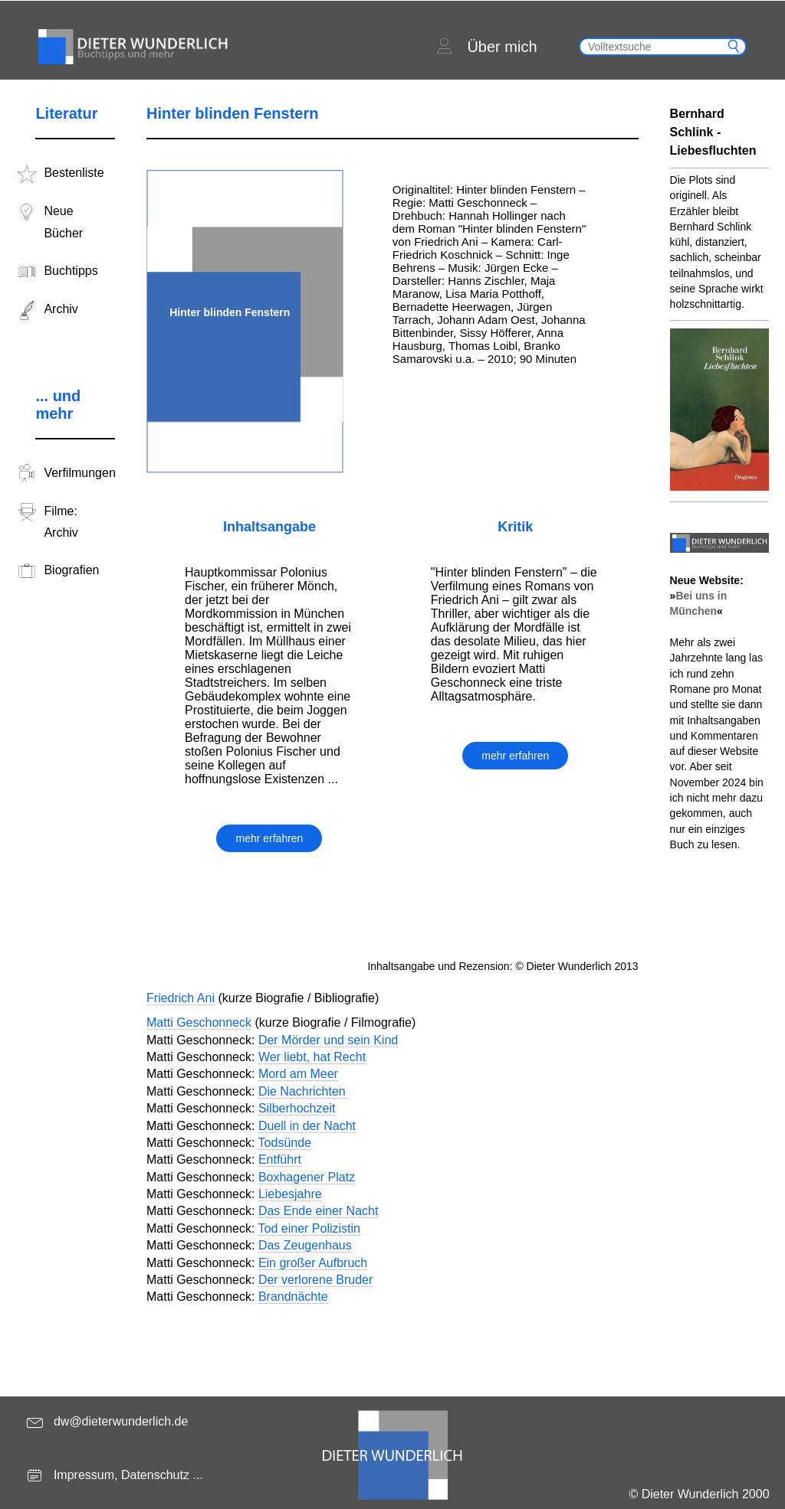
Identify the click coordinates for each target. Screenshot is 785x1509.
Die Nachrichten (302, 1091)
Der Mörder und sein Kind (328, 1040)
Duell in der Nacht (307, 1125)
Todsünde (284, 1142)
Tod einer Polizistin (309, 1228)
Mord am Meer (298, 1073)
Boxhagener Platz (306, 1177)
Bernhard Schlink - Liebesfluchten (713, 132)
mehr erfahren (269, 838)
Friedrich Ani (180, 997)
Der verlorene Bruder (315, 1279)
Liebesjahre (290, 1193)
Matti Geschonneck (198, 1022)
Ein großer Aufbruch (312, 1262)
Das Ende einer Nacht (318, 1210)
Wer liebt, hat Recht (312, 1056)
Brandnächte (293, 1296)
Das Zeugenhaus (305, 1245)
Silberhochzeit (297, 1108)
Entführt (279, 1159)
